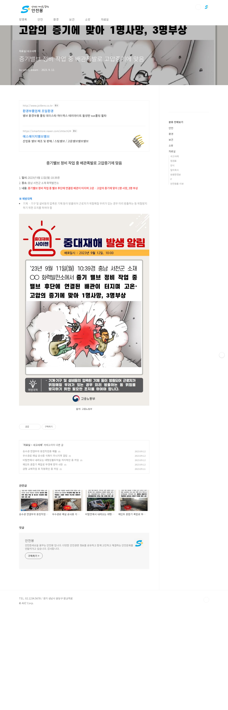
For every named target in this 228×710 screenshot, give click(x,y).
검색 (198, 7)
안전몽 (29, 639)
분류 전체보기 (176, 163)
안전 (40, 19)
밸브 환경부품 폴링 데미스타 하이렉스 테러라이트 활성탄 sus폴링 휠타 (65, 115)
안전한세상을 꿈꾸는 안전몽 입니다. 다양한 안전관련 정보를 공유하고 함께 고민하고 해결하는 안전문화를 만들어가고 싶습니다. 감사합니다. (79, 645)
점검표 (173, 201)
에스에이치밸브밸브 (36, 136)
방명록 (23, 19)
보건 (71, 19)
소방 (87, 19)
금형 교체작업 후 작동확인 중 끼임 (40, 567)
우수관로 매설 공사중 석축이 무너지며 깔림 (45, 554)
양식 (172, 206)
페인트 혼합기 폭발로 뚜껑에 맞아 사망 (43, 563)
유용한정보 (175, 215)
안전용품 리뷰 (177, 224)
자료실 (105, 19)
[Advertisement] (84, 179)
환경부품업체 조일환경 (38, 111)
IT (171, 220)
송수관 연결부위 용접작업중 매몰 (40, 549)
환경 (56, 19)
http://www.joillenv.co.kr (38, 105)
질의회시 (174, 211)
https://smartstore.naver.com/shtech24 (47, 131)
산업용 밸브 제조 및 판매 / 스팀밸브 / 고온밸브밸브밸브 (56, 141)
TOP (206, 698)
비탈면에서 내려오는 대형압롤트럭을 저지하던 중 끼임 (51, 558)
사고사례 (37, 543)
